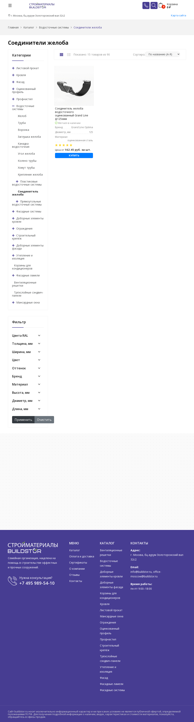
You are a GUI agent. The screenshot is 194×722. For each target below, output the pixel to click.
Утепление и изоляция (22, 257)
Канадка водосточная (20, 145)
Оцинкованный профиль (24, 90)
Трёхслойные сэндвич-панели (27, 294)
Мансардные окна (28, 302)
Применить (23, 420)
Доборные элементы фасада (28, 247)
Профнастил (24, 99)
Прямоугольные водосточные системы (27, 203)
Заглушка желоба (29, 136)
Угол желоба (26, 153)
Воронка (23, 130)
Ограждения (24, 228)
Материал (20, 384)
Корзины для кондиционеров (22, 267)
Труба (22, 123)
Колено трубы (27, 160)
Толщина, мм (22, 343)
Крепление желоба (30, 174)
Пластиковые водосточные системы (27, 183)
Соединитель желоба (25, 193)
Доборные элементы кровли (28, 219)
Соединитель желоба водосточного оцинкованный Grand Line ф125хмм (71, 114)
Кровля (21, 75)
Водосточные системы (23, 107)
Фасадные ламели (28, 275)
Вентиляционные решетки (24, 284)
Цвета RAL (20, 335)
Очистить (44, 420)
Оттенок (19, 368)
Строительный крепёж (23, 237)
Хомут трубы (26, 167)
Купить (74, 155)
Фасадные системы (28, 211)
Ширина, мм (21, 352)
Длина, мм (20, 409)
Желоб (22, 116)
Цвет (16, 360)
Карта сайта (178, 15)
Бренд (17, 376)
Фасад (20, 82)
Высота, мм (21, 392)
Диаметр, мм (22, 400)
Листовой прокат (27, 68)
